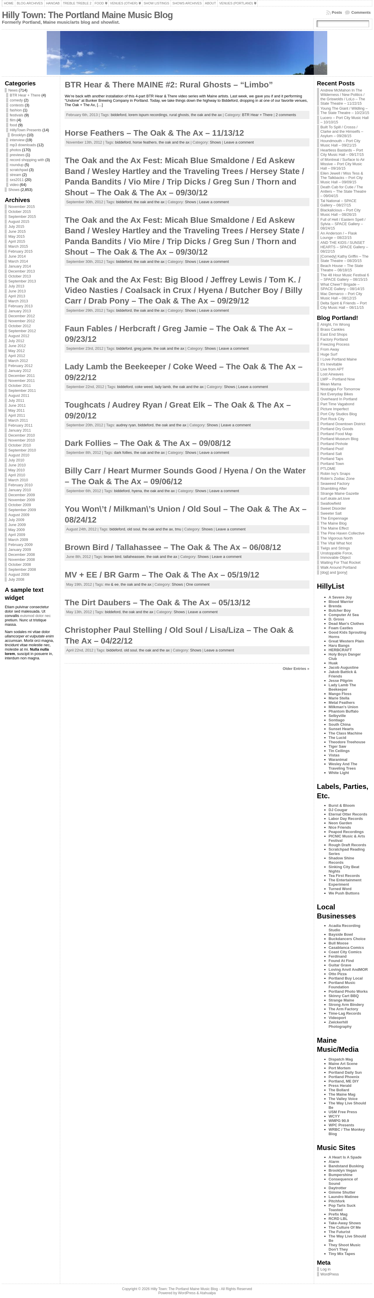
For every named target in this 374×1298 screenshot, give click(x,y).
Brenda (335, 606)
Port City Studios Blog (339, 414)
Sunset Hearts (341, 729)
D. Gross (336, 619)
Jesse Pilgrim (341, 680)
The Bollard (339, 1090)
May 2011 (16, 410)
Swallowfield (331, 503)
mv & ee (112, 584)
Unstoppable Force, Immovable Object (337, 555)
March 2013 (18, 301)
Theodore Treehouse (347, 742)
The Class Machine (345, 733)
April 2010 (16, 475)
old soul (133, 529)
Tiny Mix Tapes (342, 1254)
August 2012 (18, 336)
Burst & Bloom (342, 805)
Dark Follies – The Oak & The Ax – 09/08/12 (148, 443)
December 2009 (21, 495)
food (13, 125)
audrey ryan (126, 425)
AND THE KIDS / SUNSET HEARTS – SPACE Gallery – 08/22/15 (344, 247)
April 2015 (16, 241)
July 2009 (16, 520)
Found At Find (341, 961)
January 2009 (19, 549)
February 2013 (20, 306)
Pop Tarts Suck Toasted (342, 1207)
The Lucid (337, 737)
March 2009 (18, 539)
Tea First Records (344, 875)
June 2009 (17, 525)
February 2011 (20, 425)
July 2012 (16, 341)
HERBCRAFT (340, 650)
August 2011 (18, 395)
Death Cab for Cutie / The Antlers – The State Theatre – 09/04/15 (343, 191)
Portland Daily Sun (345, 1072)
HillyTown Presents (25, 130)
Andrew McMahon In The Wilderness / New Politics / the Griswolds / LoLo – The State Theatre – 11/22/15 (343, 97)
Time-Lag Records (345, 1013)
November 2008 (21, 559)
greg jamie (143, 348)
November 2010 (21, 440)
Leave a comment (239, 142)
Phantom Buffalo (344, 711)
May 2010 (16, 470)
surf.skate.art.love (335, 498)
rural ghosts (179, 115)
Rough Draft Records (347, 845)
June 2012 (17, 346)
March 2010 (18, 480)
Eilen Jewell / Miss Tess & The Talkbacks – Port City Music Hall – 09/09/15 (342, 177)
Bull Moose (339, 943)
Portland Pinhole (334, 444)
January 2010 (19, 490)
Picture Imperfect (335, 409)
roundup (16, 165)
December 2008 (21, 554)
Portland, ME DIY (344, 1081)
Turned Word (340, 889)
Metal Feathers (342, 702)
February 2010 (20, 485)
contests (17, 105)
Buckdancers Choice (347, 939)
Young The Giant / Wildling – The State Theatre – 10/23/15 (345, 110)
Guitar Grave (340, 965)
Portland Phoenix (344, 1077)
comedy (16, 100)
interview (17, 140)
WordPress (330, 1274)
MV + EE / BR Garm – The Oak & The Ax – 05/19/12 (162, 574)
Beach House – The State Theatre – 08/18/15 (342, 267)
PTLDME (328, 468)
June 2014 (17, 256)
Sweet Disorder (333, 508)
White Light (339, 772)
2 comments (286, 115)
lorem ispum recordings (147, 115)
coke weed (144, 387)
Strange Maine (341, 1000)
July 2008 (16, 579)
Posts (337, 12)
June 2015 (17, 231)
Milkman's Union (343, 707)
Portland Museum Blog (339, 439)
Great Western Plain (346, 641)
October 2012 (19, 326)
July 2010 (16, 460)
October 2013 (19, 276)
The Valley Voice (343, 1099)
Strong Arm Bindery (346, 1004)
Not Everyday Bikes (337, 394)
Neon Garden (340, 823)
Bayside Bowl (341, 934)
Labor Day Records (346, 818)
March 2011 (18, 420)
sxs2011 (17, 179)
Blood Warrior (341, 601)
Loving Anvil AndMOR (348, 969)
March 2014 (18, 261)
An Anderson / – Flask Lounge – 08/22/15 (339, 235)
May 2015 (16, 236)
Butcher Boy (340, 610)
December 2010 (21, 435)
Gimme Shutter (342, 1192)
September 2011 (22, 390)
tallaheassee (133, 556)
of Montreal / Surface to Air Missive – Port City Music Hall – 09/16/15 (343, 163)
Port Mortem (340, 1068)
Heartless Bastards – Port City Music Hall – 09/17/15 (342, 152)
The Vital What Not (336, 543)
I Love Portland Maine (339, 359)
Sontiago (337, 720)
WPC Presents (341, 1125)
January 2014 (19, 266)
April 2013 (16, 296)
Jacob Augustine (344, 667)
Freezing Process (335, 344)
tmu (178, 529)
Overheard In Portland (339, 399)
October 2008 (19, 564)
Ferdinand (338, 956)
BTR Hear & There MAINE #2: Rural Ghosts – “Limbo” (169, 84)
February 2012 (20, 365)
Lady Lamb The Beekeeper (342, 687)
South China (340, 724)
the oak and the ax (206, 115)
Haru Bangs (339, 645)
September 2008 (22, 569)
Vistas (334, 755)
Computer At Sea (344, 615)
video (14, 184)
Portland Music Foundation (342, 984)
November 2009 (21, 500)
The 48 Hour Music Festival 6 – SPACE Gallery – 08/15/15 (345, 277)
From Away (330, 349)
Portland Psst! (332, 449)
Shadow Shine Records (341, 860)
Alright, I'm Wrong (335, 324)
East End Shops (334, 334)
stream (15, 175)
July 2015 (16, 226)
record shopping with (27, 160)
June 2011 (17, 405)
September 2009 (22, 510)
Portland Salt (331, 453)
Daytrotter (338, 1188)
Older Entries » (296, 668)
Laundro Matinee (344, 1196)
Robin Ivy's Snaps (335, 473)
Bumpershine (341, 1175)
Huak (333, 663)
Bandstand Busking (346, 1166)
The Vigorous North (337, 538)
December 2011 (21, 375)
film (12, 120)
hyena (137, 491)
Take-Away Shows (345, 1223)
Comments (360, 12)
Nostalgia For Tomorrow (340, 389)
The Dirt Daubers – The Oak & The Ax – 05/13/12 (157, 602)
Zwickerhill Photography (340, 1024)
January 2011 (19, 430)
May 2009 (16, 530)
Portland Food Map (336, 434)
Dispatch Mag (341, 1059)
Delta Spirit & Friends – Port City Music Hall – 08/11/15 (344, 305)
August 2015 (18, 221)
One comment (197, 584)
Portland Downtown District (343, 424)
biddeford (118, 115)
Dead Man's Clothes (346, 623)
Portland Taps (332, 458)
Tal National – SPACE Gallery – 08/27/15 (339, 203)
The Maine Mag (342, 1094)
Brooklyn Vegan (343, 1170)
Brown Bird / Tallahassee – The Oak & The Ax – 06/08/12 (173, 547)
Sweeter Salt (331, 513)
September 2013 (22, 281)
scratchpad (19, 170)
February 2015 (20, 251)
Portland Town (332, 463)
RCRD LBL (338, 1218)
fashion (16, 110)
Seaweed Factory (335, 483)
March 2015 (18, 246)
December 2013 (21, 271)
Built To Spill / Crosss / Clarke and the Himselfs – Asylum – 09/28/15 (342, 131)
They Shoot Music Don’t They (345, 1247)
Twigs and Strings (335, 548)
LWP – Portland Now (338, 379)
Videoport (337, 1018)
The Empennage (334, 518)
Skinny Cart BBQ (344, 996)
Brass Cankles (333, 329)
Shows (13, 189)
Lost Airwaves (332, 374)
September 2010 (22, 450)
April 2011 (16, 415)
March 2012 (18, 360)
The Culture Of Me (345, 1227)
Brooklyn (18, 135)
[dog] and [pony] (334, 572)
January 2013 (19, 311)
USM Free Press (343, 1112)
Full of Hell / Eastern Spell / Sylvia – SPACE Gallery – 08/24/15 (343, 223)
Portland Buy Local (346, 978)
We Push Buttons (344, 893)
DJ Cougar (338, 810)
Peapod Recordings (346, 832)
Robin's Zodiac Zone (338, 478)
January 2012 (19, 370)
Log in (326, 1269)
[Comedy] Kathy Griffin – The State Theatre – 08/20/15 (345, 258)
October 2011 (19, 385)
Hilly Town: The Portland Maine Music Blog (87, 15)
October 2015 (19, 211)
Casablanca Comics (346, 947)
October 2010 (19, 445)
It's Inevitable (331, 364)
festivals (16, 115)
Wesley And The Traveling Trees (343, 766)
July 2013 (16, 286)
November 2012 (21, 321)
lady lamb (163, 387)
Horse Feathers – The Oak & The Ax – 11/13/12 (154, 132)
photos (15, 150)
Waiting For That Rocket (341, 562)
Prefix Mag (338, 1214)
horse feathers (145, 142)
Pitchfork (337, 1201)
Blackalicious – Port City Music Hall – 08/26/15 (341, 212)
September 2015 (22, 216)
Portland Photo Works (348, 991)
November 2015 (21, 206)
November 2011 (21, 380)
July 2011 (16, 400)
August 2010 (18, 455)
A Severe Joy (340, 597)
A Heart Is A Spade (345, 1157)
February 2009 (20, 544)
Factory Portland (334, 339)
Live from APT (332, 369)
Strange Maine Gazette (340, 493)
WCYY (334, 1116)
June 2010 (17, 465)
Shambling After (334, 488)
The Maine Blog (334, 523)
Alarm (334, 1161)
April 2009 (16, 534)
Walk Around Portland (338, 567)
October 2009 (19, 505)
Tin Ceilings (339, 751)
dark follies (123, 452)
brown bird (112, 556)
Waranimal (338, 759)
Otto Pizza (338, 974)
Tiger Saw (337, 746)
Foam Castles (341, 628)
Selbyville (337, 715)
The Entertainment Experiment (345, 882)
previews (17, 155)
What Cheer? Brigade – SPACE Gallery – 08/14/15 (343, 286)
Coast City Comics (345, 952)
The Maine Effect (335, 528)
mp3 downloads (23, 145)
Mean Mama (331, 384)
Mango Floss (340, 694)
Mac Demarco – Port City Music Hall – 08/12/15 (341, 296)
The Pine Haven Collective (343, 533)
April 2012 (16, 356)
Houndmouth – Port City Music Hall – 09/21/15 (341, 143)
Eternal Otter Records (348, 814)
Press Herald (340, 1085)
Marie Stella (339, 698)
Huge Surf (329, 354)
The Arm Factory (343, 1009)
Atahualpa (208, 1293)
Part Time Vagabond (337, 404)
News (13, 90)
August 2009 (18, 515)
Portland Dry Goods (337, 429)
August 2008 (18, 574)
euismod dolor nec (35, 615)
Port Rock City (332, 419)
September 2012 (22, 331)
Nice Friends (340, 827)
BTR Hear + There (25, 95)
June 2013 (17, 291)
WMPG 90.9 (339, 1120)
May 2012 (16, 351)
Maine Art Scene (343, 1063)
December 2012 (21, 316)
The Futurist (339, 1232)
